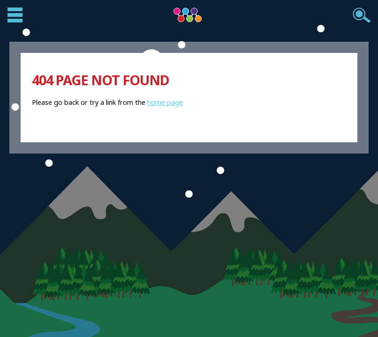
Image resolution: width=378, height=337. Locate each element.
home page (165, 102)
